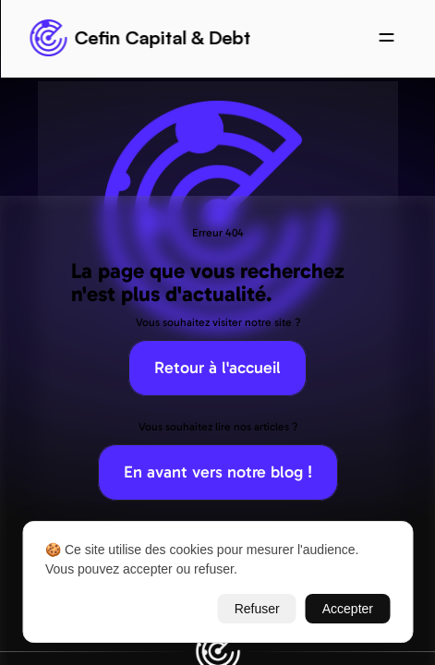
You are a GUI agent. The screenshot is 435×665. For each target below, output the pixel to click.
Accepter (347, 608)
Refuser (257, 608)
